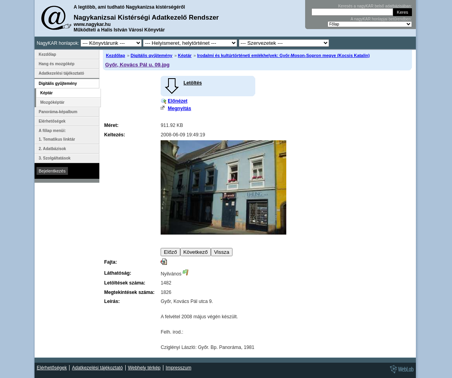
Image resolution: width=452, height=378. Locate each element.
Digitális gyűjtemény (151, 55)
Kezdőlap (115, 55)
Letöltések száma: (124, 283)
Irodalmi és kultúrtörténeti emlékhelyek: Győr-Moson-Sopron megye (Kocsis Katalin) (283, 55)
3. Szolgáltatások (55, 158)
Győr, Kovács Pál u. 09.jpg (137, 65)
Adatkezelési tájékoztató (61, 73)
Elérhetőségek (52, 121)
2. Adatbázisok (52, 149)
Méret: (111, 125)
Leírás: (112, 301)
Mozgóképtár (52, 102)
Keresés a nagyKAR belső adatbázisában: (375, 6)
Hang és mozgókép (57, 64)
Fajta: (110, 262)
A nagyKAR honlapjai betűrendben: (381, 19)
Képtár (185, 55)
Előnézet (177, 101)
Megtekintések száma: (129, 292)
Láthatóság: (117, 273)
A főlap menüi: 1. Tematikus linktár (57, 134)
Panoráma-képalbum (58, 112)
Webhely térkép (144, 368)
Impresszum (178, 368)
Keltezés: (114, 135)
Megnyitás (179, 108)
